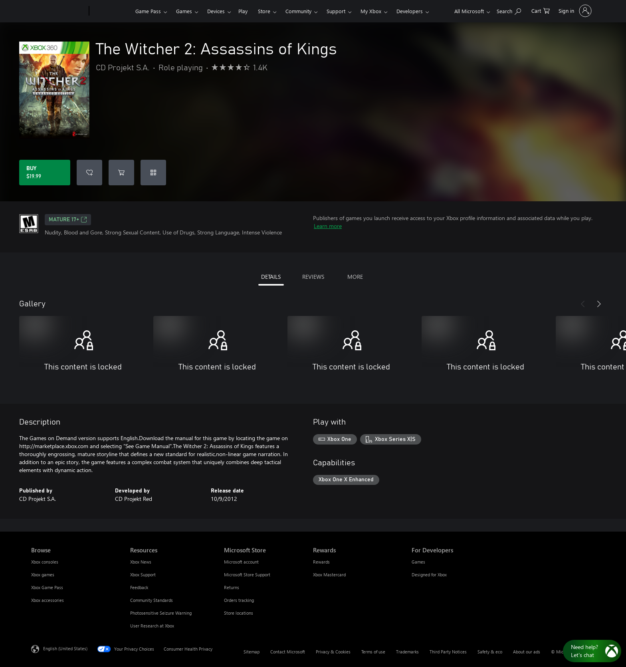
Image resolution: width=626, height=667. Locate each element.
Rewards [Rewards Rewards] (321, 561)
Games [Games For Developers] (418, 561)
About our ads (526, 651)
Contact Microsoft (287, 651)
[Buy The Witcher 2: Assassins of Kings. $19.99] (44, 172)
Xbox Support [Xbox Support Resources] (143, 574)
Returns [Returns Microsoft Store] (231, 587)
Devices (216, 11)
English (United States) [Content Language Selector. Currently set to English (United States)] (65, 648)
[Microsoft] (58, 11)
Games (184, 11)
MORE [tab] (355, 276)
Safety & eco (489, 651)
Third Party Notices (448, 651)
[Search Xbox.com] (509, 10)
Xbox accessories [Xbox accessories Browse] (47, 600)
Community (298, 11)
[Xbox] (111, 11)
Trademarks (407, 651)
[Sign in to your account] (574, 10)
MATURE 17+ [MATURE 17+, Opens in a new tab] (68, 219)
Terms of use (373, 651)
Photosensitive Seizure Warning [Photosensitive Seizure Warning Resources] (161, 612)
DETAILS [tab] (271, 276)
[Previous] (583, 304)
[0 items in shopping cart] (540, 10)
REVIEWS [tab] (313, 276)
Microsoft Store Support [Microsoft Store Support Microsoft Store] (247, 574)
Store (264, 11)
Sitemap (252, 651)
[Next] (599, 304)
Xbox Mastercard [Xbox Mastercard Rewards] (329, 574)
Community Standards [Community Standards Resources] (151, 600)
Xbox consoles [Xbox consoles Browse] (44, 561)
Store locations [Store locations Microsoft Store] (238, 612)
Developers (409, 11)
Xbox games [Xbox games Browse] (42, 574)
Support (336, 11)
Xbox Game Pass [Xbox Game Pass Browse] (47, 587)
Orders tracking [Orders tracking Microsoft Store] (239, 600)
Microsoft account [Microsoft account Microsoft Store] (241, 561)
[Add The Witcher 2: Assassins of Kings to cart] (121, 172)
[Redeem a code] (153, 172)
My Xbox (371, 11)
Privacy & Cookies (333, 651)
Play (243, 11)
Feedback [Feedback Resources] (139, 587)
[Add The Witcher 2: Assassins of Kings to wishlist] (89, 172)
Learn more (328, 226)
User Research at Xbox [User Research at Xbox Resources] (152, 625)
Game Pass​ (148, 11)
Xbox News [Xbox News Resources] (140, 561)
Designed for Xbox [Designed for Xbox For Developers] (429, 574)
